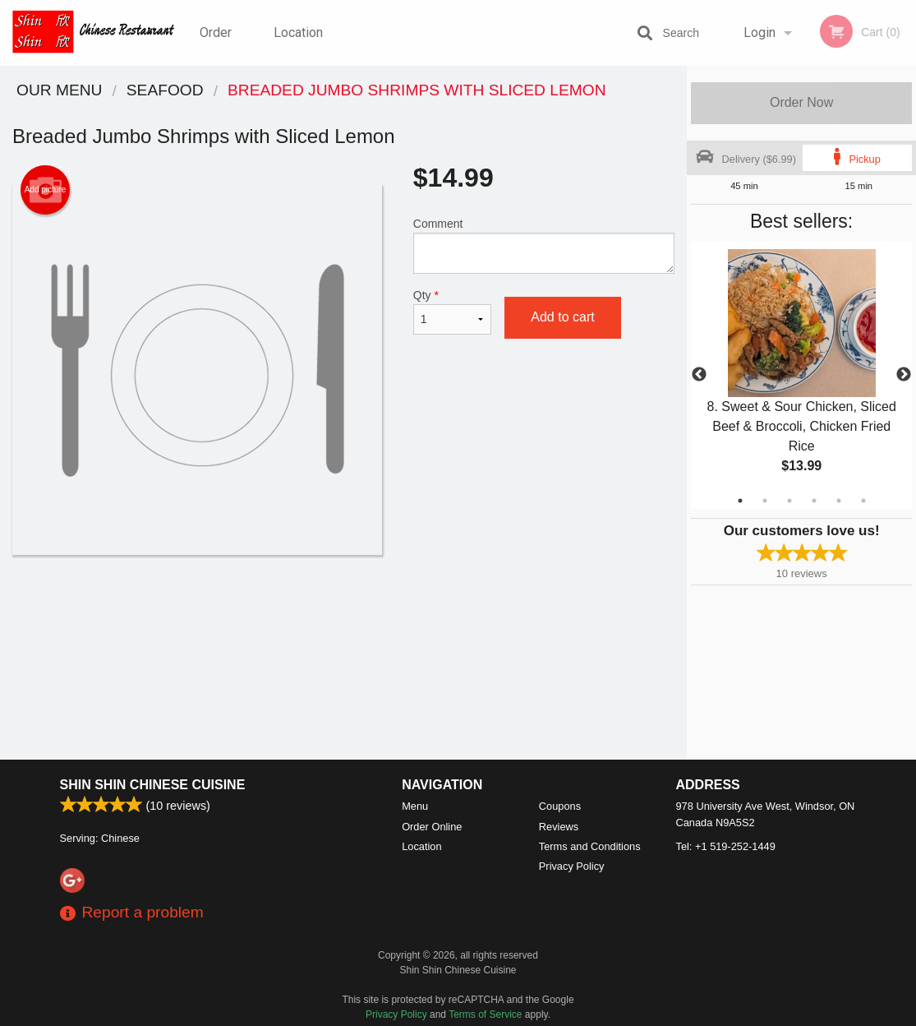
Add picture (46, 190)
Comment (543, 245)
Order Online (218, 45)
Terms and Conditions (590, 846)
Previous (699, 375)
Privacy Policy (572, 866)
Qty (452, 312)
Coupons (560, 806)
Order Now (801, 102)
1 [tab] (740, 500)
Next (903, 375)
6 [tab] (863, 500)
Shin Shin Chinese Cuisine (153, 785)
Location (298, 32)
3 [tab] (789, 500)
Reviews (558, 826)
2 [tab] (765, 500)
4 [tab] (814, 500)
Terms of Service (485, 1014)
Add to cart (562, 317)
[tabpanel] (801, 375)
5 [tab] (839, 500)
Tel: (726, 846)
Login (759, 32)
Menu (415, 806)
